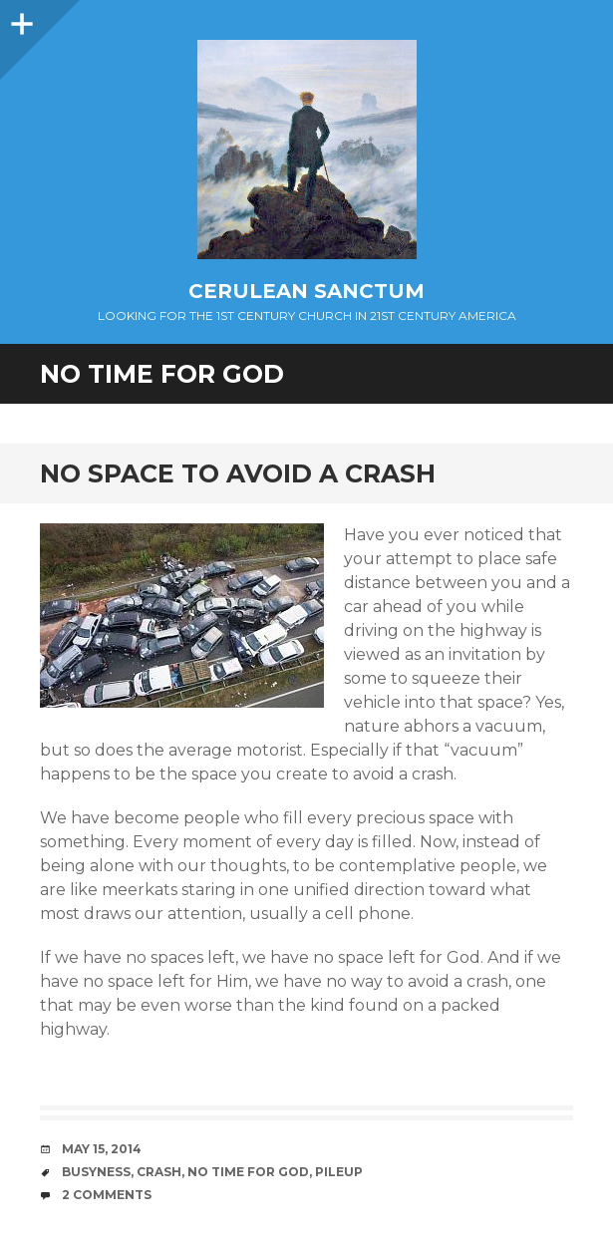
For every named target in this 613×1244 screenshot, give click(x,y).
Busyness (96, 1171)
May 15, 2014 (102, 1148)
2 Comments (107, 1194)
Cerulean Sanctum (306, 291)
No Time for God (248, 1171)
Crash (159, 1171)
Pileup (339, 1171)
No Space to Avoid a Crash (238, 473)
